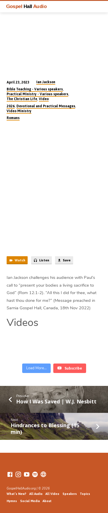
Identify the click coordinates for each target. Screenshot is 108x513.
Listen (41, 260)
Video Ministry (19, 111)
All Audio (36, 493)
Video (44, 99)
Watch (17, 260)
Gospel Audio (26, 6)
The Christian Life (22, 99)
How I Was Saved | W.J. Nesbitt (56, 401)
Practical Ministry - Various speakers (37, 94)
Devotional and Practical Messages (45, 106)
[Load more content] (36, 368)
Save (64, 260)
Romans (13, 118)
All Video (52, 493)
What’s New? (16, 493)
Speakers (69, 493)
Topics (85, 493)
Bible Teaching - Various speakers (35, 89)
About (47, 501)
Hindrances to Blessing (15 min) (45, 428)
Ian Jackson (45, 82)
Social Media (30, 501)
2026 (11, 106)
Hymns (12, 501)
